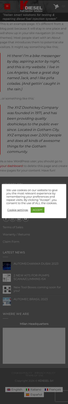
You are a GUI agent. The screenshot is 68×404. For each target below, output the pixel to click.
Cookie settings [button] (17, 210)
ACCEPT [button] (37, 209)
